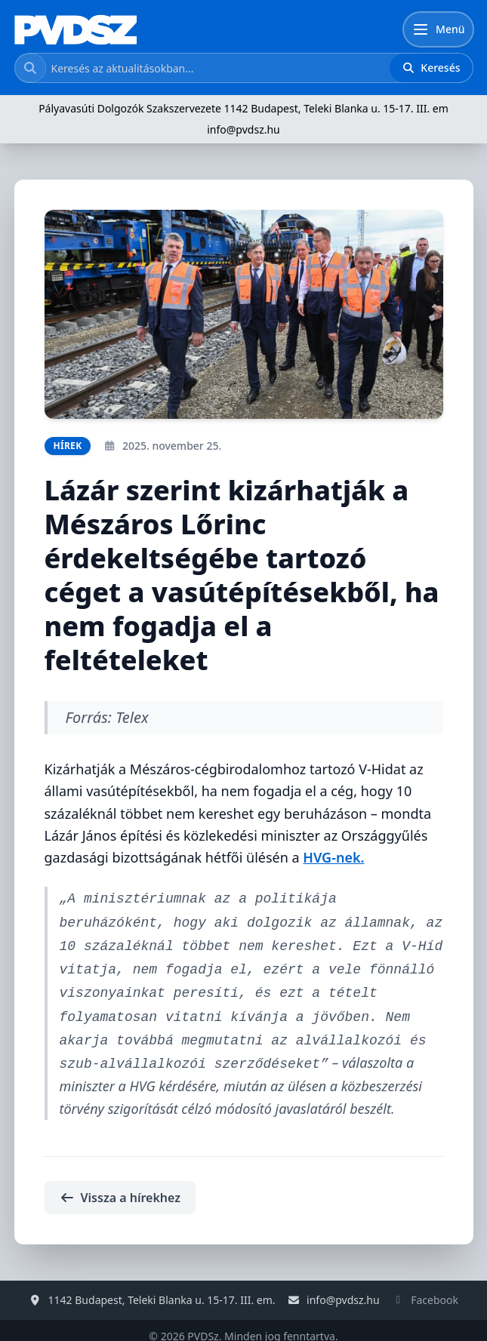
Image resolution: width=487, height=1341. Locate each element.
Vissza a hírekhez (120, 1185)
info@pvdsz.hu (243, 129)
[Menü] (438, 29)
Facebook (434, 1288)
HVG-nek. (333, 857)
